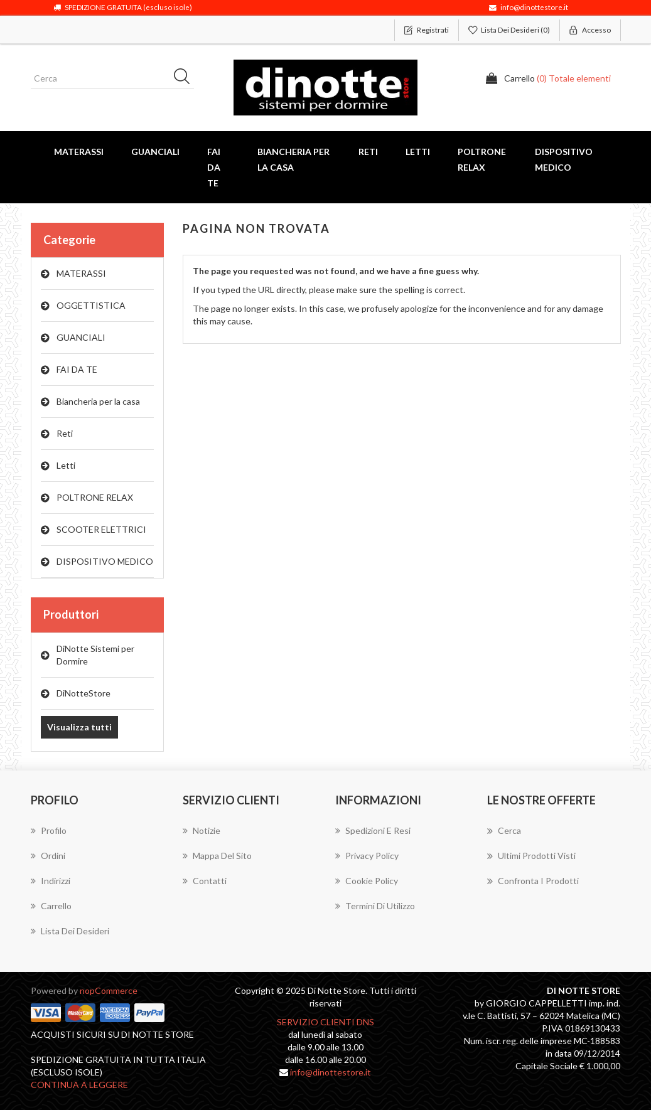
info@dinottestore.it (330, 1072)
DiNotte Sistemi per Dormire (95, 654)
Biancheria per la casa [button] (293, 159)
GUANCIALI (80, 337)
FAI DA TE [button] (213, 167)
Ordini (48, 855)
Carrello (51, 905)
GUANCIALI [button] (155, 151)
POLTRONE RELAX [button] (482, 159)
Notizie (201, 830)
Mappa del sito (217, 855)
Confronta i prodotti (533, 881)
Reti (64, 433)
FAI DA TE (76, 369)
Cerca (504, 830)
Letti (65, 465)
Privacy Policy (367, 855)
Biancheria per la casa (98, 401)
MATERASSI (81, 273)
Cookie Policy (366, 880)
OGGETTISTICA (91, 305)
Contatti (205, 880)
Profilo (49, 830)
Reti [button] (368, 151)
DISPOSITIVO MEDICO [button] (564, 159)
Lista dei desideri (70, 931)
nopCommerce (108, 990)
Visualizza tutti (79, 727)
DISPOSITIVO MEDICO (104, 561)
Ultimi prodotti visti (531, 856)
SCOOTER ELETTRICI (101, 529)
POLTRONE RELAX (94, 497)
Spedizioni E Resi (373, 830)
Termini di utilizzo (375, 905)
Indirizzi (50, 880)
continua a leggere (79, 1084)
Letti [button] (418, 151)
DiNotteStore (83, 693)
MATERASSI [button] (79, 151)
